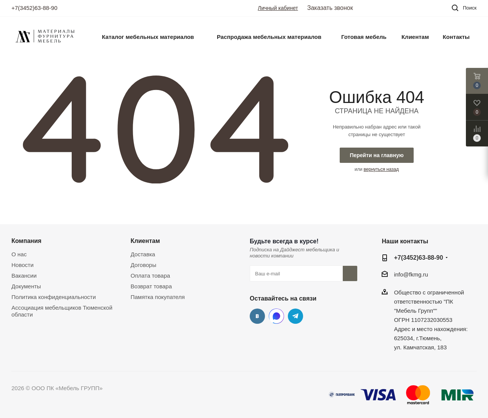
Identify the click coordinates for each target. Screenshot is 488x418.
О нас (19, 254)
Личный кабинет (278, 8)
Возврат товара (151, 286)
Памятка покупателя (158, 297)
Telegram (295, 316)
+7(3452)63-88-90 (34, 8)
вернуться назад (381, 169)
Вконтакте (257, 316)
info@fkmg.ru (411, 275)
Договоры (143, 265)
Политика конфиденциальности (53, 297)
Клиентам (145, 240)
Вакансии (24, 275)
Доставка (143, 254)
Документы (26, 286)
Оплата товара (150, 275)
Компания (26, 240)
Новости (22, 265)
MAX (276, 316)
